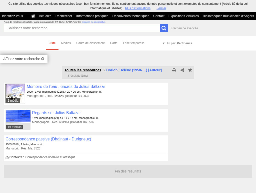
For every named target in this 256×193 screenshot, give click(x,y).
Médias (66, 43)
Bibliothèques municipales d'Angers (228, 16)
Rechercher (64, 16)
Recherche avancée (185, 28)
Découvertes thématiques (130, 16)
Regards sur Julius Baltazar (56, 113)
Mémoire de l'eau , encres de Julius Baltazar (66, 86)
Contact (158, 16)
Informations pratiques (92, 16)
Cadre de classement (90, 43)
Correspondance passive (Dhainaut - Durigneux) (48, 139)
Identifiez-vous (12, 16)
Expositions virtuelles (183, 16)
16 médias (15, 127)
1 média (13, 100)
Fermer (161, 8)
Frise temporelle (133, 43)
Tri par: (179, 43)
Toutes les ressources (82, 70)
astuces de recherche (93, 22)
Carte (114, 43)
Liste (52, 43)
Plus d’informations (137, 8)
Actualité (45, 16)
